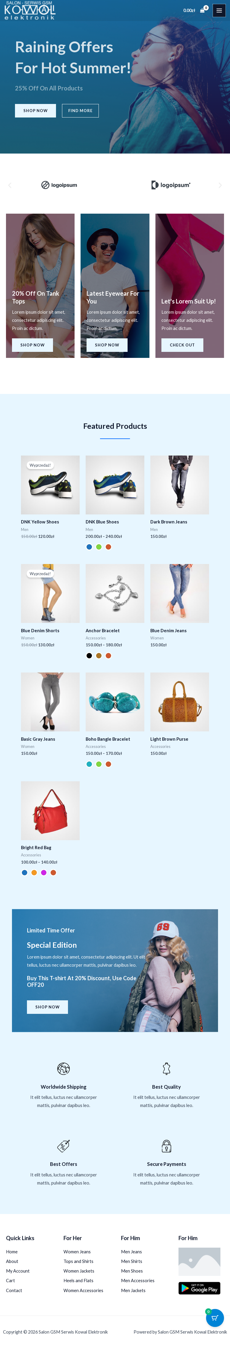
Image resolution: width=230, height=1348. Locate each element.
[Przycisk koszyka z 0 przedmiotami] (215, 1318)
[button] (9, 185)
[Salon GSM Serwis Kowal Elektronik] (30, 10)
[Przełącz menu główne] (219, 10)
